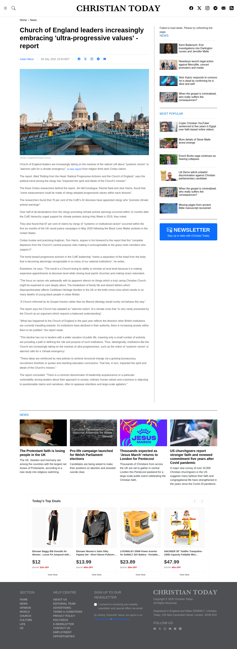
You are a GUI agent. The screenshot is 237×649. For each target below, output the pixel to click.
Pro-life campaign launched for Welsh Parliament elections (91, 455)
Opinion (25, 607)
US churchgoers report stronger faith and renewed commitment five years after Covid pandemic (192, 457)
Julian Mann (27, 59)
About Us (60, 599)
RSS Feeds (60, 620)
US (21, 628)
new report (75, 169)
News (33, 20)
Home (23, 20)
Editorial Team (64, 603)
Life (23, 624)
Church (25, 616)
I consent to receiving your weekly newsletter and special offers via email (120, 606)
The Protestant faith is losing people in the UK (42, 453)
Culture (26, 620)
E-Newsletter (63, 624)
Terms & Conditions (67, 611)
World (25, 611)
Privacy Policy (64, 616)
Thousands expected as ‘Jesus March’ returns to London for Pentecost (139, 455)
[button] (5, 8)
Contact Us (61, 628)
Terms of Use (102, 619)
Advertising (62, 607)
